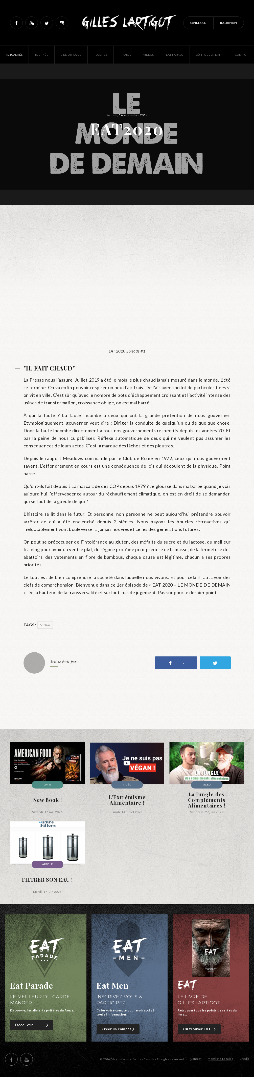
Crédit (244, 1058)
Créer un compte (119, 1029)
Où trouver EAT (200, 1029)
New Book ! (47, 800)
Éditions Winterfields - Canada (132, 1059)
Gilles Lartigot (127, 22)
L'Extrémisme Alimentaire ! (127, 799)
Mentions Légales (220, 1058)
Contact (196, 1058)
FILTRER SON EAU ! (47, 879)
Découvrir (32, 1025)
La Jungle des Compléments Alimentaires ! (206, 800)
